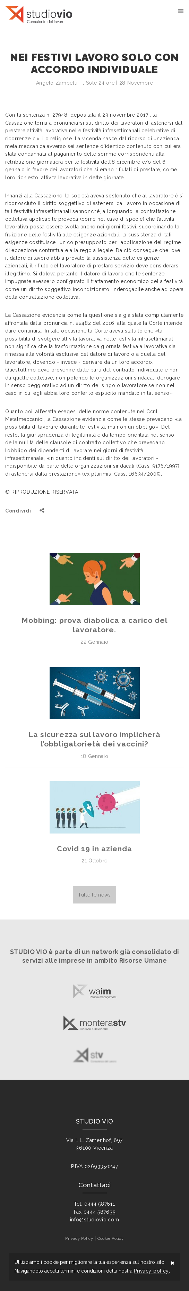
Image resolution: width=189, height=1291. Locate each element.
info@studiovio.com (94, 1219)
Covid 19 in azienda (94, 848)
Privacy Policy (79, 1238)
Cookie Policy (110, 1238)
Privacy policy (151, 1271)
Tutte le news (94, 895)
